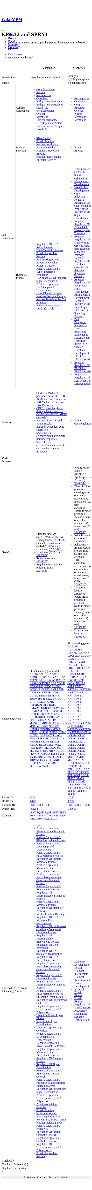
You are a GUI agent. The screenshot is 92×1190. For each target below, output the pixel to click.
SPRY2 (71, 778)
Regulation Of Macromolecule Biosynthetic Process (47, 938)
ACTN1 (58, 671)
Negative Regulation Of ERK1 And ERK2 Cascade (82, 367)
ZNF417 (72, 790)
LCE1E (81, 738)
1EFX (33, 812)
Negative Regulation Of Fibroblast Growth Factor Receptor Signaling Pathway (82, 267)
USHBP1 (42, 763)
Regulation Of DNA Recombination (47, 246)
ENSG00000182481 (41, 805)
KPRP (70, 686)
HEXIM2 (72, 677)
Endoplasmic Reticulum (49, 101)
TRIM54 (34, 760)
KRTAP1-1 (73, 689)
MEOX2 (72, 760)
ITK (41, 714)
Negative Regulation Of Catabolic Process (49, 1139)
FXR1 (78, 667)
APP (44, 677)
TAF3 (54, 753)
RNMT (40, 747)
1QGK (40, 812)
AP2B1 (53, 674)
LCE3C (80, 747)
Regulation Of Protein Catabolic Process (48, 1133)
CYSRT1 (82, 661)
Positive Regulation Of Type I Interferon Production (48, 271)
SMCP (76, 775)
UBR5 (33, 763)
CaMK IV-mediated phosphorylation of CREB (50, 394)
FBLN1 (80, 664)
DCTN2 (34, 695)
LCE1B (71, 735)
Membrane (42, 116)
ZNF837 (72, 793)
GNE (81, 671)
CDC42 (61, 683)
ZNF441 (82, 790)
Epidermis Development (81, 963)
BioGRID (13, 57)
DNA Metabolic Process (49, 250)
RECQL (34, 744)
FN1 (55, 698)
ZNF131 (46, 766)
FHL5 (70, 667)
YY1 (70, 787)
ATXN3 (34, 680)
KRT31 (79, 686)
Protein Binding (45, 141)
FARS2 (71, 664)
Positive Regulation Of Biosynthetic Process (48, 888)
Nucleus (40, 92)
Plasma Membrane (80, 115)
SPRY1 (79, 68)
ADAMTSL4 (74, 649)
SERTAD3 (50, 747)
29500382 (59, 540)
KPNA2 (48, 68)
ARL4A (52, 677)
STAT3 (80, 778)
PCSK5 (79, 766)
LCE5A (80, 753)
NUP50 (53, 732)
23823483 (79, 593)
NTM (87, 763)
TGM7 (81, 781)
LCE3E (81, 750)
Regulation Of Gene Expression (47, 946)
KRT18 (34, 717)
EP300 (33, 698)
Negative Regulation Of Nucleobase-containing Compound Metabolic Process (49, 968)
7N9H (39, 818)
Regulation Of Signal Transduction (48, 1066)
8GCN (54, 818)
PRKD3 (43, 738)
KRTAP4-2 (77, 726)
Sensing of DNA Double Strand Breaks (49, 422)
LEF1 (33, 720)
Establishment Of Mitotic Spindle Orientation (82, 174)
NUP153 (43, 732)
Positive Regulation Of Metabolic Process (48, 903)
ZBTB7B (53, 763)
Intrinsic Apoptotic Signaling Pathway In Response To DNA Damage (51, 1116)
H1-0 (45, 704)
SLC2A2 (34, 750)
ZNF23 (77, 787)
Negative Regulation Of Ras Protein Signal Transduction (82, 285)
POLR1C (72, 769)
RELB (50, 744)
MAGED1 (50, 720)
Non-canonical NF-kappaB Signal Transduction (51, 279)
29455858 (79, 507)
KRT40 (42, 717)
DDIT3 (43, 695)
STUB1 (62, 750)
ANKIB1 (44, 674)
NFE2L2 (34, 729)
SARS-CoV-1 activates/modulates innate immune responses (50, 435)
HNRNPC (46, 707)
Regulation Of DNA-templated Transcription (49, 952)
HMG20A (35, 707)
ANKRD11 (73, 652)
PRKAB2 (72, 772)
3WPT (33, 815)
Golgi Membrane (45, 89)
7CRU (62, 815)
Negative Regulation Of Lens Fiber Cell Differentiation (82, 379)
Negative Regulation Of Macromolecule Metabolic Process (50, 984)
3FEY (63, 812)
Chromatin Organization (49, 996)
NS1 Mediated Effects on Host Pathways (50, 404)
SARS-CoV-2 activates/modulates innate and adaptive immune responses (50, 447)
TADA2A (44, 753)
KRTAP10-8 (74, 707)
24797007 (79, 541)
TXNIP (55, 760)
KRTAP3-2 (73, 723)
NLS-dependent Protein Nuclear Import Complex (50, 124)
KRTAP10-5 (74, 701)
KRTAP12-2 (74, 717)
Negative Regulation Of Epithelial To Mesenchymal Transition (82, 227)
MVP (45, 726)
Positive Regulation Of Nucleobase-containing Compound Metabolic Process (49, 879)
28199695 (79, 556)
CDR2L (71, 658)
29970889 (56, 549)
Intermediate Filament (81, 975)
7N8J (32, 818)
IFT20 (52, 710)
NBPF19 (82, 760)
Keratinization (82, 980)
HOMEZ (34, 710)
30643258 (53, 546)
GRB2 (50, 701)
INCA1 (71, 683)
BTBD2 (60, 680)
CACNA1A (73, 655)
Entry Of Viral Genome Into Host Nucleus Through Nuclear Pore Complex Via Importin (51, 298)
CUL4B (46, 692)
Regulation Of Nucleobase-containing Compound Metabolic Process (51, 929)
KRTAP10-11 (74, 695)
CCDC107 (44, 683)
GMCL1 (42, 701)
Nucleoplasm (43, 95)
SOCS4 (85, 775)
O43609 (71, 808)
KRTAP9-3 (75, 732)
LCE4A (71, 753)
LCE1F (71, 741)
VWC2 (84, 784)
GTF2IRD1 (36, 704)
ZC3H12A (35, 766)
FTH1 (61, 698)
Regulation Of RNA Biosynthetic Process (47, 958)
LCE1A (86, 732)
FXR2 (85, 667)
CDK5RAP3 (36, 686)
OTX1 (70, 766)
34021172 (79, 474)
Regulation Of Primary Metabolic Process (48, 860)
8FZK (46, 818)
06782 (70, 801)
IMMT (59, 710)
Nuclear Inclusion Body (49, 1122)
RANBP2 (35, 741)
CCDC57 (86, 655)
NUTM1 (34, 735)
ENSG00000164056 (78, 805)
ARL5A (61, 677)
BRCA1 (51, 680)
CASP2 (34, 683)
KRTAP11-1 (74, 714)
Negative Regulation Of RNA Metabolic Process (49, 992)
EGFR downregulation (82, 422)
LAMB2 (58, 717)
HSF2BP (78, 680)
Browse (12, 38)
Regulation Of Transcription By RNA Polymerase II (48, 1147)
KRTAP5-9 (73, 729)
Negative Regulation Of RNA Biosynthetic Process (51, 1044)
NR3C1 (34, 732)
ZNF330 (86, 787)
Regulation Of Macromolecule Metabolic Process (50, 895)
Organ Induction (79, 195)
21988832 (13, 45)
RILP (32, 747)
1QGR (48, 812)
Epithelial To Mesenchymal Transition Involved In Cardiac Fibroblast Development (82, 343)
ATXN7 (84, 652)
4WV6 (48, 815)
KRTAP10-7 (74, 704)
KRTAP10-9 (74, 710)
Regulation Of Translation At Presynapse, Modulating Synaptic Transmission (82, 1012)
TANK (33, 756)
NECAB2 (54, 726)
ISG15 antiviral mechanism (51, 399)
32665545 (56, 536)
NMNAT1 (56, 729)
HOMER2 (58, 707)
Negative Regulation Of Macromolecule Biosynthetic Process (49, 1052)
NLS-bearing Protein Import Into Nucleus (47, 261)
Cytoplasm (42, 98)
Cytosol (40, 113)
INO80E (34, 714)
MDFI (45, 723)
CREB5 (71, 661)
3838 (32, 797)
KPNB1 (62, 714)
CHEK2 (56, 686)
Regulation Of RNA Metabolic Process (47, 919)
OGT (42, 735)
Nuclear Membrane (47, 119)
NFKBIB (45, 729)
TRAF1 (57, 756)
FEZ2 (49, 698)
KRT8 (50, 717)
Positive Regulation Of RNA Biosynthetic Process (51, 839)
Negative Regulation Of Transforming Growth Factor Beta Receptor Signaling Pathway (82, 245)
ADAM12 (73, 646)
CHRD (80, 658)
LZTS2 (40, 720)
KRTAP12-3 (74, 720)
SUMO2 (34, 753)
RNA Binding (43, 138)
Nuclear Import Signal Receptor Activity (48, 158)
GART (33, 701)
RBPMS (54, 741)
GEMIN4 (72, 671)
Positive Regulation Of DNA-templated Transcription (48, 287)
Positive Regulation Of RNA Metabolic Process (49, 854)
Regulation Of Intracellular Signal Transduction (51, 1090)
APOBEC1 (36, 677)
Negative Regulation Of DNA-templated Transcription (49, 1036)
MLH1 (53, 723)
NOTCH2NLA (75, 763)
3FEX (56, 812)
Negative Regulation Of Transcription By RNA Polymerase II (49, 1009)
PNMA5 (34, 738)
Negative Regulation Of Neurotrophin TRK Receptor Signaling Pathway (82, 308)
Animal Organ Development (82, 296)
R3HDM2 (84, 772)
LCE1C (80, 735)
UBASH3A (73, 784)
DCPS (55, 692)
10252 (70, 797)
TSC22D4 (45, 760)
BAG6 (42, 680)
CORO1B (35, 689)
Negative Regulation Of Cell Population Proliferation (82, 204)
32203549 (79, 483)
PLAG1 (57, 735)
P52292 (34, 808)
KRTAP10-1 (76, 692)
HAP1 (52, 704)
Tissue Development (81, 985)
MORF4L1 (36, 726)
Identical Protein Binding (50, 914)
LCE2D (80, 744)
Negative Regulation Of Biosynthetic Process (49, 1072)
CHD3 (47, 686)
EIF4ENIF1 (54, 695)
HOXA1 (83, 677)
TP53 (49, 756)
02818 (33, 801)
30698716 (79, 584)
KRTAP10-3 (74, 698)
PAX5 (49, 735)
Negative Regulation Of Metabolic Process (49, 977)
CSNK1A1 (35, 692)
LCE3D (71, 750)
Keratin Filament (79, 969)
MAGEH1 (35, 723)
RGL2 (57, 744)
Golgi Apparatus (45, 110)
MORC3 (62, 723)
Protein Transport (45, 265)
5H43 (55, 815)
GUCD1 (79, 674)
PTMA (52, 738)
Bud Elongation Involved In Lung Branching (80, 325)
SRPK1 (53, 750)
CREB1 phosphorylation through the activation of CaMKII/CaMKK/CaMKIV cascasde (51, 413)
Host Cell (41, 129)
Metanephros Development (81, 183)
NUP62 (62, 732)
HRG (70, 680)
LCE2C (71, 744)
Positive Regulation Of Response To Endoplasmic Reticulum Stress (50, 1082)
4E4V (40, 815)
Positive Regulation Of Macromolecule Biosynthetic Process (48, 868)
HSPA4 (44, 710)
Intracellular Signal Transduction (46, 1023)
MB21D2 (72, 756)
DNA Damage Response (49, 1027)
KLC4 (53, 714)
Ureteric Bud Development (81, 189)
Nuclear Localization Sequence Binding (47, 146)
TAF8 (61, 753)
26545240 (79, 602)
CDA (53, 683)
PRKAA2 (83, 769)
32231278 (41, 561)
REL (70, 775)
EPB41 (41, 698)
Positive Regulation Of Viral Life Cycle (48, 307)
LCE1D (71, 738)
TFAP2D (72, 781)
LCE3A (71, 747)
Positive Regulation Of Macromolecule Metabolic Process (50, 831)
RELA (42, 744)
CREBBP (58, 689)
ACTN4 (34, 674)
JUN (47, 714)
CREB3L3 (47, 689)
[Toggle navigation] (2, 30)
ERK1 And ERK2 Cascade (82, 358)
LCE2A (80, 741)
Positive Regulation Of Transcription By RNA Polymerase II (48, 1098)
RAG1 (60, 738)
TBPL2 (42, 756)
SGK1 (60, 747)
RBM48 (45, 741)
